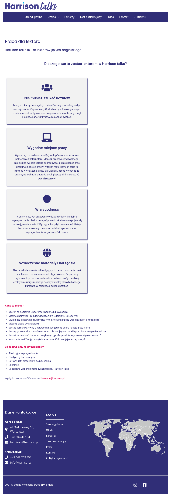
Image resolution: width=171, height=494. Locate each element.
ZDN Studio (47, 484)
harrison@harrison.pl (53, 378)
